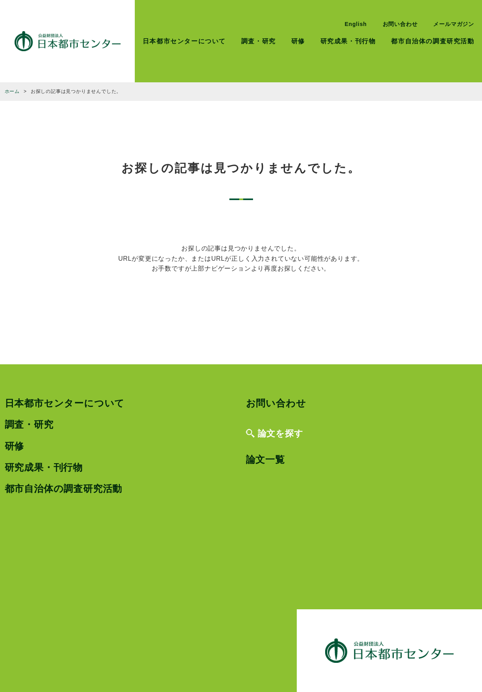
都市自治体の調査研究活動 (432, 41)
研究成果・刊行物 (348, 41)
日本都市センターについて (184, 41)
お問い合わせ (400, 24)
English (355, 24)
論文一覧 (265, 459)
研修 (298, 41)
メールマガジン (453, 24)
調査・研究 (258, 41)
